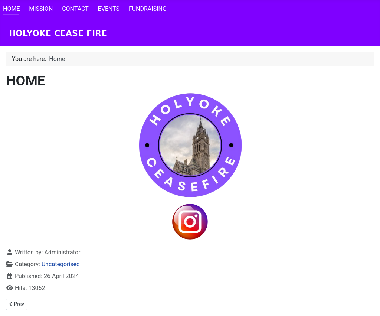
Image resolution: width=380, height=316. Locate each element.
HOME (11, 8)
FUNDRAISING (148, 8)
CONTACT (75, 8)
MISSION (41, 8)
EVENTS (108, 8)
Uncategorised (61, 264)
